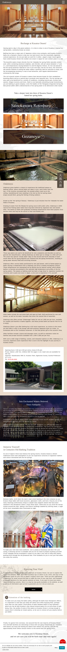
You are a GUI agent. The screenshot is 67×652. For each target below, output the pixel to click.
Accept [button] (62, 647)
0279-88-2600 (12, 359)
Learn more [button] (5, 649)
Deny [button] (56, 647)
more (33, 589)
